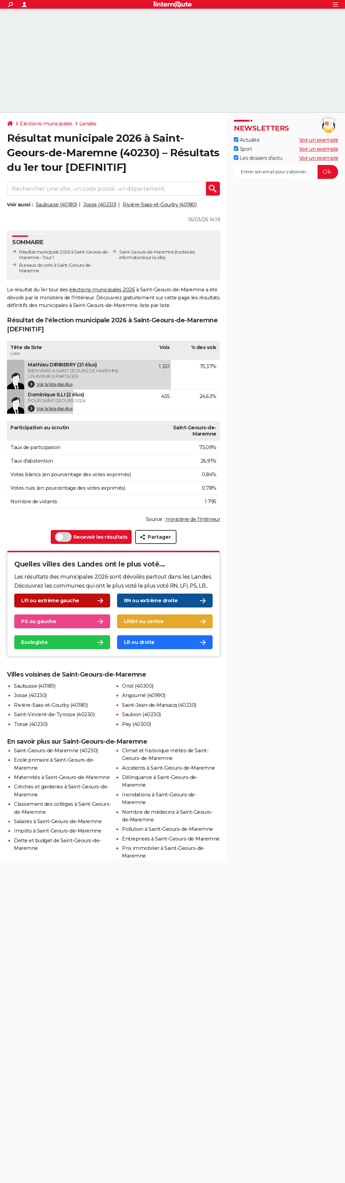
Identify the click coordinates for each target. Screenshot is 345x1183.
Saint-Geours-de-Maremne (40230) (56, 750)
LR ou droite (139, 642)
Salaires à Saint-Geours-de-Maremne (57, 821)
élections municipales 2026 (102, 290)
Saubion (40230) (141, 714)
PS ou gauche (38, 621)
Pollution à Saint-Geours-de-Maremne (167, 829)
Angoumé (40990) (143, 695)
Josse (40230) (99, 204)
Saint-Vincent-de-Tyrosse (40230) (54, 714)
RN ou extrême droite (151, 600)
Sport (243, 149)
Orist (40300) (138, 686)
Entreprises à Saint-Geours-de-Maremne (171, 839)
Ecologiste (34, 642)
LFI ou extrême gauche (50, 600)
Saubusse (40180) (56, 204)
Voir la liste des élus (50, 384)
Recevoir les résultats (91, 537)
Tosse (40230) (31, 724)
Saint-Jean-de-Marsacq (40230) (159, 705)
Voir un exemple (318, 140)
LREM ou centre (144, 621)
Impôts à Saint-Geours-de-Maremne (57, 831)
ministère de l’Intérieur (192, 519)
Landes (88, 124)
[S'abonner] (286, 172)
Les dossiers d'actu (258, 158)
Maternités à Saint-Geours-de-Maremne (61, 777)
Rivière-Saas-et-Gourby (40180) (159, 204)
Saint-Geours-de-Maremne (146, 252)
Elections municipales (46, 124)
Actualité (247, 140)
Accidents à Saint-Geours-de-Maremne (168, 768)
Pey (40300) (136, 724)
